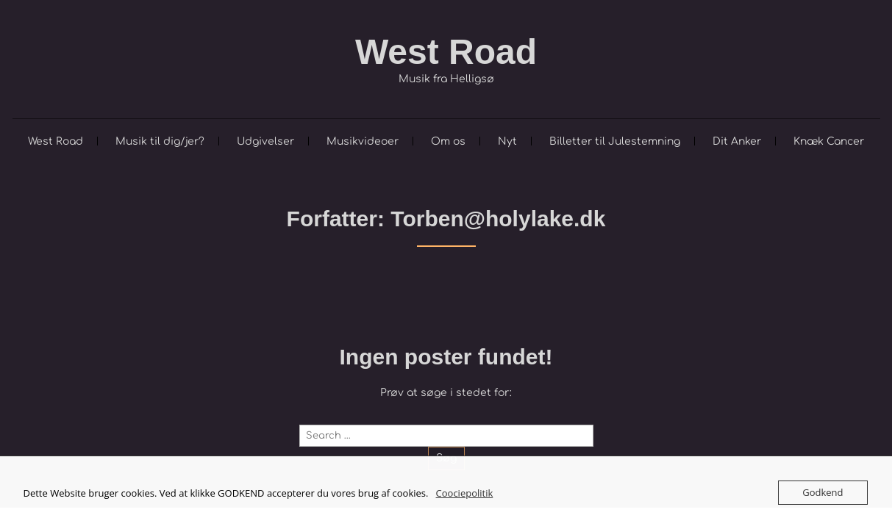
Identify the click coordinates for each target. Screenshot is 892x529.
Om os (448, 141)
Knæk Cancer (828, 141)
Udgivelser (265, 141)
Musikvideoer (363, 141)
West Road (446, 51)
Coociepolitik (464, 493)
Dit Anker (737, 141)
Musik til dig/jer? (159, 141)
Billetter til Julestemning (614, 141)
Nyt (507, 141)
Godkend (822, 492)
